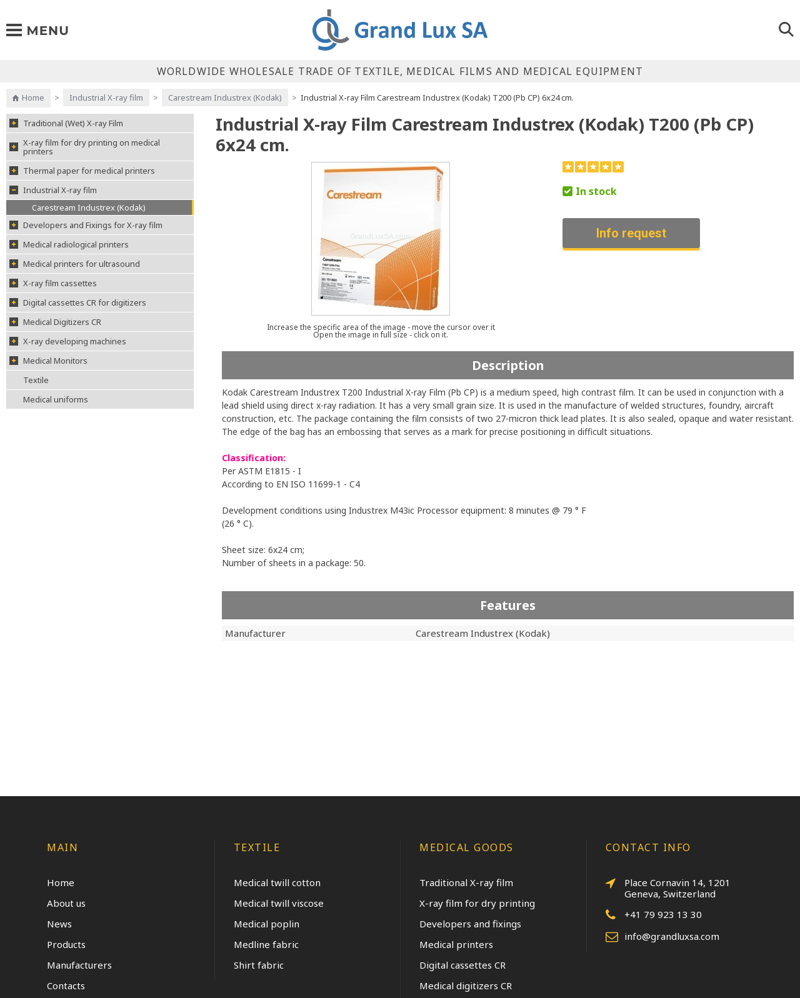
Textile (36, 380)
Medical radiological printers (69, 244)
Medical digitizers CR (465, 985)
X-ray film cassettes (53, 283)
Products (66, 944)
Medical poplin (266, 923)
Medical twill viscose (279, 903)
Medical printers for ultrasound (74, 263)
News (59, 923)
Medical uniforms (55, 399)
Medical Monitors (48, 360)
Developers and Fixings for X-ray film (85, 225)
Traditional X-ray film (466, 882)
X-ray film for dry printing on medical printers (84, 147)
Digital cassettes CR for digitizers (77, 302)
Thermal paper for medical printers (82, 170)
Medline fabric (266, 944)
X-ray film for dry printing (477, 903)
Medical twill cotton (277, 882)
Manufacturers (79, 965)
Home (33, 97)
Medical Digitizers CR (55, 321)
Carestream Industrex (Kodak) (225, 97)
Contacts (66, 985)
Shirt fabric (259, 965)
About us (66, 903)
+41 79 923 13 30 (654, 915)
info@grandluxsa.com (662, 937)
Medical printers (456, 944)
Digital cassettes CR (462, 965)
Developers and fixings (470, 923)
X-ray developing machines (67, 341)
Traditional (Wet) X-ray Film (66, 123)
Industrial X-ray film (106, 97)
